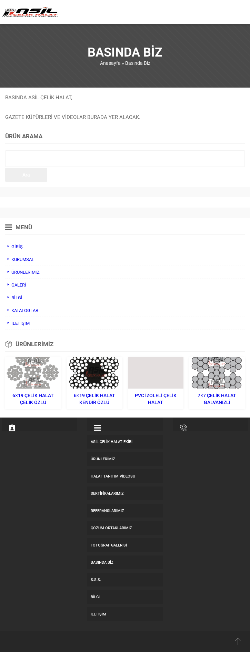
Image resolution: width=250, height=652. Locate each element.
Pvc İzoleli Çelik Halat (156, 398)
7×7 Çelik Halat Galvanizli (217, 398)
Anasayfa (110, 63)
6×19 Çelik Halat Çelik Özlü (33, 398)
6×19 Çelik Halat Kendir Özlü (94, 398)
